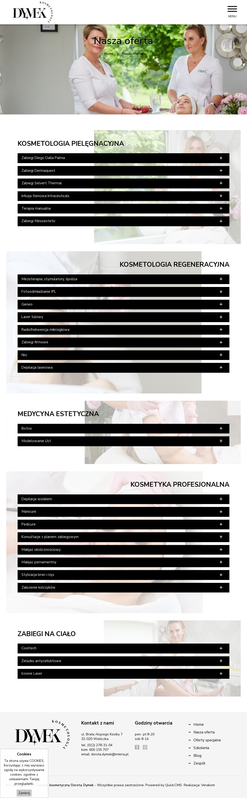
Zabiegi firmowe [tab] (122, 342)
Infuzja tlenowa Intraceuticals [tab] (122, 196)
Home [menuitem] (198, 724)
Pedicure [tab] (122, 524)
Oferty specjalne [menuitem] (207, 740)
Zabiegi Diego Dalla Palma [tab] (122, 158)
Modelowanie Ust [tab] (122, 441)
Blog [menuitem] (197, 755)
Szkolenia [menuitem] (201, 747)
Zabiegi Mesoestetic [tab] (122, 221)
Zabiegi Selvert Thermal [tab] (122, 183)
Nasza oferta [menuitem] (204, 732)
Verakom (208, 785)
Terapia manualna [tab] (122, 208)
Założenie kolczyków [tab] (122, 587)
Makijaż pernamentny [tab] (122, 562)
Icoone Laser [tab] (122, 673)
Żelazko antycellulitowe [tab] (122, 661)
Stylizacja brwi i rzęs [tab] (122, 575)
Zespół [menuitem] (199, 763)
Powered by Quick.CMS (163, 785)
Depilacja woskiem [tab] (122, 499)
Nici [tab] (122, 355)
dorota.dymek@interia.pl (110, 754)
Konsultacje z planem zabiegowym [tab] (122, 536)
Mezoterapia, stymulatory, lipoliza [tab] (122, 279)
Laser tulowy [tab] (122, 317)
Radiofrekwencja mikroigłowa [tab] (122, 329)
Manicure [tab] (122, 511)
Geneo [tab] (122, 304)
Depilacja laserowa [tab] (122, 367)
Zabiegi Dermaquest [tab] (122, 170)
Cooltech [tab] (122, 648)
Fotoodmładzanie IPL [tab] (122, 291)
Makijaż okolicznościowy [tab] (122, 549)
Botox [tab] (122, 428)
